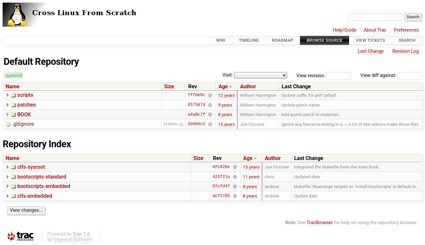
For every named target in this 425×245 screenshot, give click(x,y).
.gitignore (23, 124)
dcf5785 (221, 196)
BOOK (24, 114)
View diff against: (391, 75)
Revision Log (405, 51)
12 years (226, 95)
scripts (25, 95)
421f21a (221, 177)
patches (26, 105)
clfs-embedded (34, 196)
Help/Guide (344, 30)
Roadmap (282, 40)
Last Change (371, 51)
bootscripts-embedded (43, 186)
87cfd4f (221, 186)
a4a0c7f (196, 114)
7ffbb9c (196, 95)
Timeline (249, 40)
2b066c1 (196, 124)
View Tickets (370, 40)
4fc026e (221, 167)
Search (407, 40)
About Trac (375, 30)
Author (248, 86)
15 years (226, 124)
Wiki (221, 40)
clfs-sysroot (31, 167)
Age (223, 86)
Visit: (227, 75)
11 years (251, 176)
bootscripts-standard (41, 177)
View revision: (311, 75)
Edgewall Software (72, 239)
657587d (196, 105)
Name (12, 86)
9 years (225, 105)
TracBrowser (320, 222)
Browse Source (325, 40)
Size (169, 86)
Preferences (406, 30)
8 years (225, 114)
